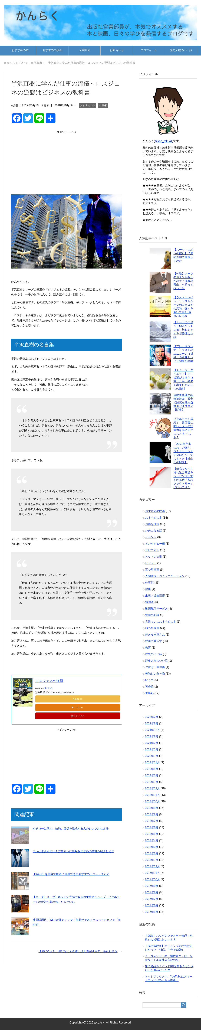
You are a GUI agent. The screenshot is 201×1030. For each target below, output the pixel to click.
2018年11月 (152, 794)
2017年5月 (151, 911)
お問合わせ (117, 50)
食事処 (149, 693)
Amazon (78, 699)
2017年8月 (151, 892)
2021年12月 (152, 729)
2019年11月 (152, 762)
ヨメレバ (48, 688)
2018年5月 (151, 833)
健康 (148, 589)
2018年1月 (151, 859)
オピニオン (152, 550)
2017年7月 (151, 898)
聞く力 (149, 680)
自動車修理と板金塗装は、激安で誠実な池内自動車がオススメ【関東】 (183, 402)
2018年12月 (152, 788)
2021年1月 (151, 749)
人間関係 (84, 50)
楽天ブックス (78, 716)
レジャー (150, 563)
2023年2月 (151, 716)
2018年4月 (151, 840)
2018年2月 (151, 853)
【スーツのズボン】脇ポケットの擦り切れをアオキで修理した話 (183, 330)
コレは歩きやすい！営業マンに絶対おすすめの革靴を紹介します (73, 851)
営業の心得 (152, 615)
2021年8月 (151, 736)
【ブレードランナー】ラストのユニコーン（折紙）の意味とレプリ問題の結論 (183, 353)
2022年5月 (151, 723)
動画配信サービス (156, 608)
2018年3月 (151, 846)
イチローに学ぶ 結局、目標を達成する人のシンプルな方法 (70, 828)
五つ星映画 (152, 569)
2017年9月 (151, 885)
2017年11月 (152, 872)
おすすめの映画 (52, 50)
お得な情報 (152, 524)
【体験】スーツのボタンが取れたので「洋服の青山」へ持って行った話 (183, 281)
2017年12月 (152, 866)
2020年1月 (151, 755)
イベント (150, 537)
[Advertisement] (66, 159)
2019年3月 (151, 775)
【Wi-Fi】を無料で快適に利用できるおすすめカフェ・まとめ (71, 874)
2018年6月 (151, 827)
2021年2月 (151, 742)
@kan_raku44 (163, 141)
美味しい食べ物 (155, 673)
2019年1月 (151, 781)
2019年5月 (151, 768)
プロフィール (148, 50)
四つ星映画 (152, 628)
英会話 (149, 686)
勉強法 (149, 602)
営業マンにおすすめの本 (160, 621)
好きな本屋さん (155, 634)
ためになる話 (153, 530)
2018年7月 (151, 820)
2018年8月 (151, 814)
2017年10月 (152, 879)
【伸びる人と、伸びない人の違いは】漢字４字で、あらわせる (77, 951)
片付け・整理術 (155, 667)
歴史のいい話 (153, 654)
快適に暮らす (153, 641)
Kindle (77, 708)
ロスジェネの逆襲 (49, 681)
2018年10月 (152, 801)
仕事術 (103, 105)
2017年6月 (151, 905)
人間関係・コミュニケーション (164, 576)
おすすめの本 (20, 50)
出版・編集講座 (155, 595)
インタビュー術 (155, 543)
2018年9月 (151, 807)
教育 (148, 647)
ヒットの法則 (153, 556)
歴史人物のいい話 (181, 50)
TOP (16, 62)
